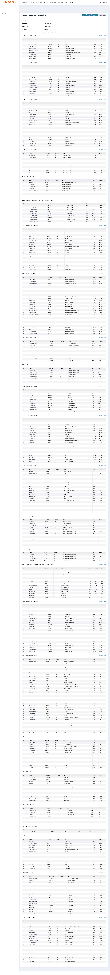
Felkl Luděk (31, 765)
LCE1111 (49, 420)
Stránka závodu (102, 15)
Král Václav (31, 577)
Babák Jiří (32, 814)
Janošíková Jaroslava (34, 347)
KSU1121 (49, 440)
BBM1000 (47, 506)
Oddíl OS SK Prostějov (70, 91)
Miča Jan (31, 556)
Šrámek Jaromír (32, 672)
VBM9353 (49, 209)
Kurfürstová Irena (32, 238)
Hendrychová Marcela (33, 314)
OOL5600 (48, 787)
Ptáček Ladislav (32, 789)
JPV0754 (47, 165)
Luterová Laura (32, 108)
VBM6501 (47, 674)
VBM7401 (46, 579)
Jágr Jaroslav (32, 728)
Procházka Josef (32, 678)
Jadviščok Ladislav (33, 721)
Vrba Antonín (31, 498)
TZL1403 (49, 393)
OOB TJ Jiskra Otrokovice (74, 370)
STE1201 (49, 461)
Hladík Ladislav (32, 591)
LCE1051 (49, 112)
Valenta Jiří (31, 752)
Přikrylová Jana (32, 186)
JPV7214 (47, 725)
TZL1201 (49, 451)
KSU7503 (47, 686)
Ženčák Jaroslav (32, 610)
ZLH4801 (48, 814)
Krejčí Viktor (32, 395)
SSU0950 (50, 130)
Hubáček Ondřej (32, 622)
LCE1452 (50, 878)
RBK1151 (49, 106)
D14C (51, 30)
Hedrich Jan (31, 442)
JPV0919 (47, 496)
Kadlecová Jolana (32, 137)
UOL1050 (49, 118)
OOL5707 (47, 750)
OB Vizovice (68, 42)
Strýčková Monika (32, 289)
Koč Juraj (31, 486)
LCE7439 (47, 661)
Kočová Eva (31, 242)
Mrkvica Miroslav (33, 822)
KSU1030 (47, 508)
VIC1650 (48, 853)
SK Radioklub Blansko (70, 48)
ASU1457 (50, 50)
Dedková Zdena (32, 166)
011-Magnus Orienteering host (73, 913)
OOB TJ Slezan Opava (68, 781)
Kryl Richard (31, 884)
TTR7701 (49, 614)
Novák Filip (31, 862)
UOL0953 (50, 124)
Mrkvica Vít (31, 882)
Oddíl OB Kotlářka (68, 448)
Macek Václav (32, 446)
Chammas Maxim (33, 407)
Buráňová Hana (32, 932)
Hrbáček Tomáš (32, 699)
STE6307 (46, 742)
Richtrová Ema (32, 155)
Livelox (105, 35)
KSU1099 (49, 132)
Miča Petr (31, 607)
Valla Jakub (31, 529)
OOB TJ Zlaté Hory (72, 374)
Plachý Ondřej (32, 523)
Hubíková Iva (31, 244)
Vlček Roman (31, 609)
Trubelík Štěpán (32, 500)
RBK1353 (50, 48)
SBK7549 (47, 728)
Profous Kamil (32, 926)
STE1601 (50, 884)
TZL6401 (46, 760)
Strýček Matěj (32, 888)
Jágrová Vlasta (32, 302)
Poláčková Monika (32, 281)
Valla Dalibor (31, 696)
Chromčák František (33, 798)
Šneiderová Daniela (33, 219)
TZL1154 (50, 77)
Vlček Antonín (31, 440)
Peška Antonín (33, 812)
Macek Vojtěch (32, 527)
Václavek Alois (32, 453)
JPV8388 (49, 269)
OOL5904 (47, 744)
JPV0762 (47, 170)
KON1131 (49, 444)
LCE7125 (47, 665)
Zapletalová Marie (32, 54)
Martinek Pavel (32, 713)
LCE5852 (51, 345)
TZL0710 (46, 529)
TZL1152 (50, 72)
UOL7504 (47, 719)
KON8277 (49, 250)
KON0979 (50, 139)
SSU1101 (49, 442)
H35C (96, 30)
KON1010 (47, 475)
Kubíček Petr (31, 626)
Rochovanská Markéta (33, 928)
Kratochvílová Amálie (33, 886)
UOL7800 (46, 597)
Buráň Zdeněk (32, 763)
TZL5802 (48, 777)
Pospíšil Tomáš (32, 481)
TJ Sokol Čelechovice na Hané (70, 684)
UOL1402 (50, 395)
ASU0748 (46, 527)
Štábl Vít (30, 426)
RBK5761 (50, 380)
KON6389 (49, 294)
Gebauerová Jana (33, 360)
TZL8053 (49, 238)
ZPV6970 (49, 323)
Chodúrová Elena (32, 40)
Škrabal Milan (32, 732)
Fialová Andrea (32, 141)
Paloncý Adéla (32, 122)
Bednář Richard (32, 841)
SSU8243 (46, 577)
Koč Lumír (31, 785)
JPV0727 (46, 542)
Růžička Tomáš (32, 651)
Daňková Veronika (32, 236)
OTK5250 (51, 372)
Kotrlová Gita (31, 320)
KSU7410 (46, 574)
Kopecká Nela (32, 196)
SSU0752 (47, 159)
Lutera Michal (31, 634)
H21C (93, 30)
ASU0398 (49, 219)
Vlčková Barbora (32, 52)
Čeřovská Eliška (32, 83)
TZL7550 (49, 242)
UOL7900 (50, 649)
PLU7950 (49, 267)
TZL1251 (50, 87)
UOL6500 (48, 670)
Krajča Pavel (31, 761)
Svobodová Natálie (33, 87)
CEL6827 (47, 684)
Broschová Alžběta (32, 106)
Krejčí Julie (31, 847)
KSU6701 (47, 698)
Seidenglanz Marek (33, 641)
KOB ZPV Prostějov (65, 190)
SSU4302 (49, 820)
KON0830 (46, 537)
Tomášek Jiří (31, 701)
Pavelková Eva (32, 132)
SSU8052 (49, 942)
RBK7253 (49, 946)
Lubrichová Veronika (34, 221)
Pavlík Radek (31, 667)
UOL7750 (49, 318)
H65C (45, 32)
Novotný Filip (31, 855)
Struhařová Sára (32, 72)
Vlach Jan (31, 630)
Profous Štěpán (32, 508)
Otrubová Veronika (32, 70)
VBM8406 (50, 651)
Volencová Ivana (33, 372)
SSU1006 (47, 481)
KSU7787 (49, 312)
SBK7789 (49, 302)
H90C (52, 32)
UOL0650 (46, 196)
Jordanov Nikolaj (32, 674)
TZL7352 (49, 300)
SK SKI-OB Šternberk (69, 308)
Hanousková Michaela (33, 316)
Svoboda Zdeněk (32, 649)
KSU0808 (46, 531)
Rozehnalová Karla (33, 358)
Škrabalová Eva (32, 325)
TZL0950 (49, 116)
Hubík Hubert (32, 403)
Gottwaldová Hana (33, 333)
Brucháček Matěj (33, 409)
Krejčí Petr (31, 730)
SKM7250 (49, 306)
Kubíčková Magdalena (33, 110)
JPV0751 (47, 172)
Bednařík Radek (32, 665)
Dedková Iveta (32, 329)
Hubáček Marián (32, 420)
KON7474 (49, 316)
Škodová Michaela (32, 58)
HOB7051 (49, 314)
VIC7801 (49, 626)
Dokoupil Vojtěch (32, 758)
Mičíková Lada (32, 306)
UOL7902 (49, 647)
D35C (64, 30)
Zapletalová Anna (32, 139)
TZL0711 (46, 525)
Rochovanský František (33, 632)
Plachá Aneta (31, 188)
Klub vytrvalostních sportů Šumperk (73, 52)
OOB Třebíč (67, 614)
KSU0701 (45, 556)
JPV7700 (47, 713)
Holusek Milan (32, 709)
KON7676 (49, 325)
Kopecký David (31, 597)
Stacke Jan (31, 490)
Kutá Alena (31, 930)
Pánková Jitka (32, 944)
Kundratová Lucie (33, 215)
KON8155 (49, 263)
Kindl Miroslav (32, 647)
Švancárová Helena (33, 310)
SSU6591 (49, 285)
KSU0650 (46, 182)
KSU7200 (49, 926)
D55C (70, 30)
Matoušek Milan (32, 698)
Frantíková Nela (32, 868)
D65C (74, 30)
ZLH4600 (49, 822)
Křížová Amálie (32, 124)
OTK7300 (48, 676)
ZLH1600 (51, 882)
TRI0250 (49, 211)
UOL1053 (49, 126)
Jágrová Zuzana (32, 114)
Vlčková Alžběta (32, 42)
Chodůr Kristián (32, 897)
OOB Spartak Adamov (69, 289)
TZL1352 (49, 46)
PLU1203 (49, 459)
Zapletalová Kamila (33, 252)
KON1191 (50, 79)
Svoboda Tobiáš (32, 851)
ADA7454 (49, 289)
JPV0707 (46, 523)
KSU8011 (49, 639)
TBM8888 (49, 205)
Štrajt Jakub (31, 911)
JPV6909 (47, 709)
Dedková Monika (32, 91)
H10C (77, 30)
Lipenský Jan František (33, 444)
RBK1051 (49, 114)
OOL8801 (46, 576)
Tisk (83, 15)
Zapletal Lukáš (32, 924)
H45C (99, 30)
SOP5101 (48, 781)
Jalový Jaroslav (32, 794)
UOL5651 (50, 382)
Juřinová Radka (32, 246)
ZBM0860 (47, 163)
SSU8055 (49, 260)
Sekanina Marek (32, 938)
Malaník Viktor (32, 434)
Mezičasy (101, 35)
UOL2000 (51, 911)
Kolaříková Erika (32, 145)
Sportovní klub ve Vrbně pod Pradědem (70, 168)
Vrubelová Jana (32, 300)
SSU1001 (47, 484)
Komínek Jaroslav (32, 800)
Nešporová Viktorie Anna (34, 75)
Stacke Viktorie (32, 81)
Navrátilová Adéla (33, 211)
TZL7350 (49, 287)
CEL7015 (47, 694)
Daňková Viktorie (32, 48)
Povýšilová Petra (32, 267)
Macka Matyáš (33, 391)
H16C (87, 30)
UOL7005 (48, 703)
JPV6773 (49, 292)
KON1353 (50, 83)
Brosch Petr (31, 612)
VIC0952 (49, 128)
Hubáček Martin (32, 694)
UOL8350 (49, 256)
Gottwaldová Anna (32, 143)
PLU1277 (50, 70)
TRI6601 (47, 705)
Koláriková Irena (33, 351)
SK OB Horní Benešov (69, 314)
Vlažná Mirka (32, 345)
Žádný (65, 696)
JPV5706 (46, 754)
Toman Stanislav (33, 810)
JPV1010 (47, 504)
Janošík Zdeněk (32, 787)
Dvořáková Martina (33, 946)
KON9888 (50, 217)
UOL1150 (49, 110)
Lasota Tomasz (32, 692)
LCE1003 (47, 500)
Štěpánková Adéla (32, 89)
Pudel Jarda (31, 587)
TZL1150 (50, 75)
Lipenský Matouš (32, 537)
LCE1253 (50, 85)
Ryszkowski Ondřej (33, 484)
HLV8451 (48, 240)
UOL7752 (49, 258)
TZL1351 (49, 40)
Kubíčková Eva (32, 258)
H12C (80, 30)
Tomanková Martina (33, 291)
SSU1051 (49, 135)
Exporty (88, 15)
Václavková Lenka (32, 263)
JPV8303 (49, 622)
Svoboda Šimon (33, 399)
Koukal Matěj (32, 890)
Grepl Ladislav (32, 680)
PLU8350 (49, 244)
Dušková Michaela (33, 901)
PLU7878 (49, 327)
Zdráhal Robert (32, 750)
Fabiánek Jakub (33, 558)
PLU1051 (49, 108)
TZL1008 (47, 473)
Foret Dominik (32, 502)
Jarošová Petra (32, 279)
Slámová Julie (32, 112)
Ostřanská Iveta (32, 285)
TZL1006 (47, 486)
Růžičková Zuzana (33, 209)
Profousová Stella (32, 95)
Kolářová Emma (32, 864)
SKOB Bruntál (69, 810)
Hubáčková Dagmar (33, 283)
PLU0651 (46, 192)
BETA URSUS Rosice (69, 137)
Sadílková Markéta (33, 903)
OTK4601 (48, 818)
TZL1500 (50, 409)
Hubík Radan (32, 405)
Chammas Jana (32, 269)
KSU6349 (47, 746)
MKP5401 (48, 785)
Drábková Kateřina (32, 240)
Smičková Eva (32, 353)
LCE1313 (49, 391)
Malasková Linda (32, 126)
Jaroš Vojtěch (32, 754)
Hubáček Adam (32, 907)
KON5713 (48, 800)
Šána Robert (32, 554)
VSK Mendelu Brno (70, 207)
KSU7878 (49, 296)
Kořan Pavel (31, 579)
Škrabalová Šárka (33, 217)
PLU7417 (47, 690)
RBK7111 (49, 612)
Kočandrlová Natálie (33, 133)
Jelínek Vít (31, 727)
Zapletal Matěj (32, 893)
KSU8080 (49, 246)
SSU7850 (49, 944)
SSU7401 (49, 641)
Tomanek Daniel (32, 574)
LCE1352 (50, 58)
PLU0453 (49, 221)
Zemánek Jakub (32, 457)
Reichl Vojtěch (32, 459)
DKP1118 (49, 448)
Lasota (65, 692)
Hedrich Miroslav (32, 544)
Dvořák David (32, 541)
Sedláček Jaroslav (32, 618)
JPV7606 (47, 707)
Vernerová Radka (33, 207)
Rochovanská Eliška (33, 44)
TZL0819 (46, 539)
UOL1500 (48, 851)
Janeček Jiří (31, 684)
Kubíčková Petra (32, 853)
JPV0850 (47, 157)
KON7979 (49, 252)
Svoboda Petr (31, 616)
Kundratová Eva (32, 116)
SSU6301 (47, 752)
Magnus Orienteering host (70, 928)
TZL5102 (47, 727)
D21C (60, 30)
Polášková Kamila (33, 356)
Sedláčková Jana (32, 304)
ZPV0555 (46, 190)
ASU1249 (49, 446)
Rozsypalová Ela (32, 77)
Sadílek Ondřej (32, 676)
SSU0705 (46, 544)
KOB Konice (68, 79)
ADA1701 (50, 888)
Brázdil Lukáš (32, 492)
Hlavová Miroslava (32, 294)
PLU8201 (49, 620)
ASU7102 (47, 682)
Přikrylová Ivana (32, 184)
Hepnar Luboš (32, 742)
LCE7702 (47, 699)
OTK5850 (51, 370)
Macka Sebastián (32, 422)
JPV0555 (46, 188)
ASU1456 (50, 44)
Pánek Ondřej (32, 521)
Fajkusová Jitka (32, 292)
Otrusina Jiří (31, 572)
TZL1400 (50, 399)
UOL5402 (48, 783)
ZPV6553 (49, 261)
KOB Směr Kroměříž (69, 145)
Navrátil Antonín (32, 779)
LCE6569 (49, 283)
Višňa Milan (31, 744)
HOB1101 (49, 432)
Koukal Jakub (32, 542)
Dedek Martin (32, 496)
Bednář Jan (31, 783)
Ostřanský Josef (33, 820)
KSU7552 (49, 291)
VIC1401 (49, 401)
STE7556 (49, 308)
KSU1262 (50, 95)
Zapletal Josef (32, 859)
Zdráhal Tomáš (32, 576)
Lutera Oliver (31, 471)
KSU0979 (49, 133)
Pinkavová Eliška (32, 157)
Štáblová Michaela (32, 312)
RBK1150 (50, 93)
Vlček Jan (31, 639)
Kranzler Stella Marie (33, 130)
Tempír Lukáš (32, 509)
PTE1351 (49, 54)
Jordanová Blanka (33, 354)
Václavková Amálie (33, 120)
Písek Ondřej (31, 860)
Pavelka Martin (32, 686)
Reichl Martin (32, 511)
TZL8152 (48, 254)
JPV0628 (45, 560)
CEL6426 (47, 701)
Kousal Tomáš (32, 891)
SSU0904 (47, 482)
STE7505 (46, 587)
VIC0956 (49, 105)
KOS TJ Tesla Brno (70, 205)
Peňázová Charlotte (33, 163)
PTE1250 (48, 868)
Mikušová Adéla (32, 866)
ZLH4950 (51, 374)
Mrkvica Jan (31, 430)
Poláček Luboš (32, 725)
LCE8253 (49, 265)
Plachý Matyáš (32, 504)
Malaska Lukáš (32, 719)
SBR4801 (48, 810)
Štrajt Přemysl (31, 624)
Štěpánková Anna (32, 105)
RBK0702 (46, 541)
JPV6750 (51, 358)
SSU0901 (47, 488)
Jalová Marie (32, 380)
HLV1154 (50, 73)
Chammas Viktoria (33, 170)
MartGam (66, 511)
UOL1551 (48, 847)
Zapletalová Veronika (33, 878)
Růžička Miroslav (32, 595)
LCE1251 (50, 81)
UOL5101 (48, 791)
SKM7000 (50, 609)
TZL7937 (49, 616)
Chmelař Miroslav (32, 748)
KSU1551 (48, 849)
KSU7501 (47, 669)
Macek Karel (31, 682)
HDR (58, 32)
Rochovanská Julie (33, 845)
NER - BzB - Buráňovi (67, 763)
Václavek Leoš (32, 643)
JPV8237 (49, 630)
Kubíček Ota (32, 401)
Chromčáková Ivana (34, 376)
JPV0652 (46, 186)
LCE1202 (49, 450)
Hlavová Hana (32, 205)
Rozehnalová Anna (32, 172)
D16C (54, 30)
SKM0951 (49, 145)
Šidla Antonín (32, 818)
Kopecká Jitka (32, 318)
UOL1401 (50, 397)
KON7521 (47, 732)
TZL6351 (51, 351)
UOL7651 (49, 213)
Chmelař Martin (32, 922)
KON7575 (49, 322)
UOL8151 (49, 930)
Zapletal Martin (32, 450)
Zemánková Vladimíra (33, 940)
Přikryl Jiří (31, 723)
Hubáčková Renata (33, 234)
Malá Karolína (32, 168)
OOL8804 (46, 591)
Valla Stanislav (35, 831)
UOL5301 (48, 779)
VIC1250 (50, 89)
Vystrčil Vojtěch (32, 539)
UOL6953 (49, 320)
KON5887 (51, 353)
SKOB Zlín (68, 40)
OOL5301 (47, 767)
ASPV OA (67, 610)
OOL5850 (51, 347)
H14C (83, 30)
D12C (48, 30)
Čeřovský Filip (32, 475)
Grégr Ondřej (32, 880)
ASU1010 (49, 938)
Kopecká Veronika (32, 135)
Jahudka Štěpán (32, 428)
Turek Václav (31, 455)
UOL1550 (48, 857)
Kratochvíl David (32, 432)
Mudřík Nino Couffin (34, 393)
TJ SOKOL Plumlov (69, 70)
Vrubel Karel (31, 760)
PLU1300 (50, 403)
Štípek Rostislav (32, 711)
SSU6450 (51, 360)
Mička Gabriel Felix (33, 473)
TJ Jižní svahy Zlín (70, 215)
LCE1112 (49, 422)
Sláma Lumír (31, 637)
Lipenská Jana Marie (33, 79)
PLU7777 (48, 248)
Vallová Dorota (32, 46)
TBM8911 (46, 570)
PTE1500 (48, 859)
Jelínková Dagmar (33, 378)
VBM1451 (48, 843)
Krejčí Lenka (31, 256)
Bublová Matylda (32, 857)
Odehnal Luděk (32, 663)
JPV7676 (49, 231)
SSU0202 (46, 585)
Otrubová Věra (32, 248)
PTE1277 (48, 866)
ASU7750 (49, 331)
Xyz (65, 934)
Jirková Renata (32, 261)
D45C (67, 30)
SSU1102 (49, 455)
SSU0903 (47, 477)
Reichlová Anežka (32, 192)
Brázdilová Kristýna (33, 73)
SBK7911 (46, 589)
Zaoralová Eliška (32, 159)
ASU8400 (50, 632)
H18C (90, 30)
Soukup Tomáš (32, 936)
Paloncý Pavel (32, 746)
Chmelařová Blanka (33, 934)
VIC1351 (49, 42)
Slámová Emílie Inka (33, 85)
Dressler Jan (31, 589)
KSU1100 (49, 426)
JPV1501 (50, 890)
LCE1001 (47, 490)
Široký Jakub (31, 506)
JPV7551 (49, 333)
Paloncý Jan (31, 531)
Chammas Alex (32, 438)
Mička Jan (32, 560)
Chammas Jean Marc (33, 645)
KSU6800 (48, 717)
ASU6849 (48, 667)
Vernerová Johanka (33, 843)
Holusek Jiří (31, 581)
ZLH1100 (49, 430)
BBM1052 (49, 137)
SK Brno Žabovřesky (67, 163)
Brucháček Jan (32, 451)
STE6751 (51, 349)
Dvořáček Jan (31, 614)
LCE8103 (49, 637)
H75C (48, 32)
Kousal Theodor (32, 448)
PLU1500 (50, 405)
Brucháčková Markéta (33, 254)
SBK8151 (48, 236)
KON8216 (49, 643)
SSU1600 (50, 411)
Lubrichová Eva (32, 308)
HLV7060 (49, 304)
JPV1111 (49, 438)
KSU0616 (45, 554)
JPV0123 (46, 581)
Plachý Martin (32, 756)
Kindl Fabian (31, 905)
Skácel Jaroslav (33, 816)
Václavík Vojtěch (32, 525)
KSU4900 (48, 792)
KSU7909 (49, 607)
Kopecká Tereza (32, 118)
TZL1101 (49, 428)
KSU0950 (50, 122)
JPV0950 (49, 143)
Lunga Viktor (31, 494)
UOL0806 (46, 535)
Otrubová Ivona (32, 232)
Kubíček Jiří (31, 670)
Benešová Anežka (32, 161)
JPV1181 (50, 91)
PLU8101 (49, 634)
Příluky (65, 715)
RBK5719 (48, 794)
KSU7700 (49, 636)
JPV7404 (47, 723)
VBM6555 (51, 343)
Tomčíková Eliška (32, 194)
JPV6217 (46, 748)
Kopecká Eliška (32, 68)
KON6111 (47, 680)
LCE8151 (48, 234)
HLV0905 (47, 492)
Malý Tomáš (31, 583)
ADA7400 (47, 663)
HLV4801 (48, 812)
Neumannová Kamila (34, 349)
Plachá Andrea (32, 231)
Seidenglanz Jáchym (33, 585)
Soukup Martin (32, 895)
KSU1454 (50, 52)
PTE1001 (47, 498)
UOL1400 (48, 841)
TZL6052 (51, 356)
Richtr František (32, 477)
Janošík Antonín (32, 796)
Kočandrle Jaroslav (33, 636)
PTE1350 (49, 56)
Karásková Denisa (32, 190)
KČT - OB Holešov (69, 73)
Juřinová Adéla (32, 182)
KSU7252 (49, 310)
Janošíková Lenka (33, 213)
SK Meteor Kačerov (68, 785)
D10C (45, 30)
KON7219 (47, 678)
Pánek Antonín (32, 488)
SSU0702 (46, 521)
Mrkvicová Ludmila (33, 374)
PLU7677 (48, 232)
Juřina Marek (32, 533)
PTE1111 (49, 436)
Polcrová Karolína (32, 165)
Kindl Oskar (32, 397)
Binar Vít (30, 461)
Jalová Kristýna (32, 93)
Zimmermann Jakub (33, 570)
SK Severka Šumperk (70, 68)
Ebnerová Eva (31, 250)
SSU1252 (50, 68)
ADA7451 (49, 298)
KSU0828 (46, 533)
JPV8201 (46, 572)
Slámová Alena (32, 265)
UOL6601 (46, 593)
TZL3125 (52, 831)
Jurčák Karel (31, 781)
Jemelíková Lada (33, 343)
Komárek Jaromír (32, 792)
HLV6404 (49, 618)
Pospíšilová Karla (32, 942)
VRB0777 (47, 168)
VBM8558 (49, 207)
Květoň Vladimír (32, 717)
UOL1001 (47, 509)
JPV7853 (49, 329)
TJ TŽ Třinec (69, 211)
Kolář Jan (31, 535)
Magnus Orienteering (70, 44)
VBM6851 (51, 354)
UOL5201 (48, 796)
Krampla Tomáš (32, 593)
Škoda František (32, 424)
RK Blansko (67, 457)
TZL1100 (49, 434)
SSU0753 (47, 155)
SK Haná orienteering (73, 347)
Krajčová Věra (32, 370)
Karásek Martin (32, 628)
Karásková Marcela (33, 323)
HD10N (55, 32)
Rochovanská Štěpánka (33, 50)
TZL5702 (47, 711)
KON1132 (49, 453)
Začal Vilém (31, 909)
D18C (57, 30)
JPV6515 (46, 756)
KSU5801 (47, 672)
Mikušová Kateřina (32, 56)
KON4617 (48, 816)
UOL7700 (47, 721)
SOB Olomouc (68, 110)
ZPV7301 (49, 628)
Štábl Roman (31, 669)
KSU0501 (45, 558)
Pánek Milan (32, 411)
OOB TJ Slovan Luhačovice (71, 58)
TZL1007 (47, 494)
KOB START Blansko (68, 236)
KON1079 (49, 120)
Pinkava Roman (32, 707)
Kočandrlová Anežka (33, 849)
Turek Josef (31, 482)
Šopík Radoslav (32, 777)
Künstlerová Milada (34, 382)
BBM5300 (48, 789)
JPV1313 (49, 407)
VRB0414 (46, 583)
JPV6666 (49, 279)
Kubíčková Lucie (32, 128)
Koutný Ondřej (32, 479)
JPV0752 (47, 166)
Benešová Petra (32, 322)
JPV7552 (49, 281)
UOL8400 (50, 624)
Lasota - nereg (67, 688)
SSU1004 (47, 502)
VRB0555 (46, 194)
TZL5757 (50, 378)
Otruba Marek (32, 690)
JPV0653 (46, 184)
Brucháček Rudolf (32, 715)
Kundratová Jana (32, 287)
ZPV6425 (47, 758)
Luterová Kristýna (32, 327)
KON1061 (49, 141)
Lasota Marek (32, 688)
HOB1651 (50, 886)
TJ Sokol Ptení (68, 54)
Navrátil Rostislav (32, 705)
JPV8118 (49, 645)
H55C (103, 30)
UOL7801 (47, 730)
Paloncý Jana (32, 296)
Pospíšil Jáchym (32, 436)
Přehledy (94, 15)
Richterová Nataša (32, 298)
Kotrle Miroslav (32, 703)
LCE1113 (49, 424)
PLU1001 (47, 471)
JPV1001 (47, 479)
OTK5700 (47, 761)
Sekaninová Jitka (32, 331)
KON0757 (47, 161)
